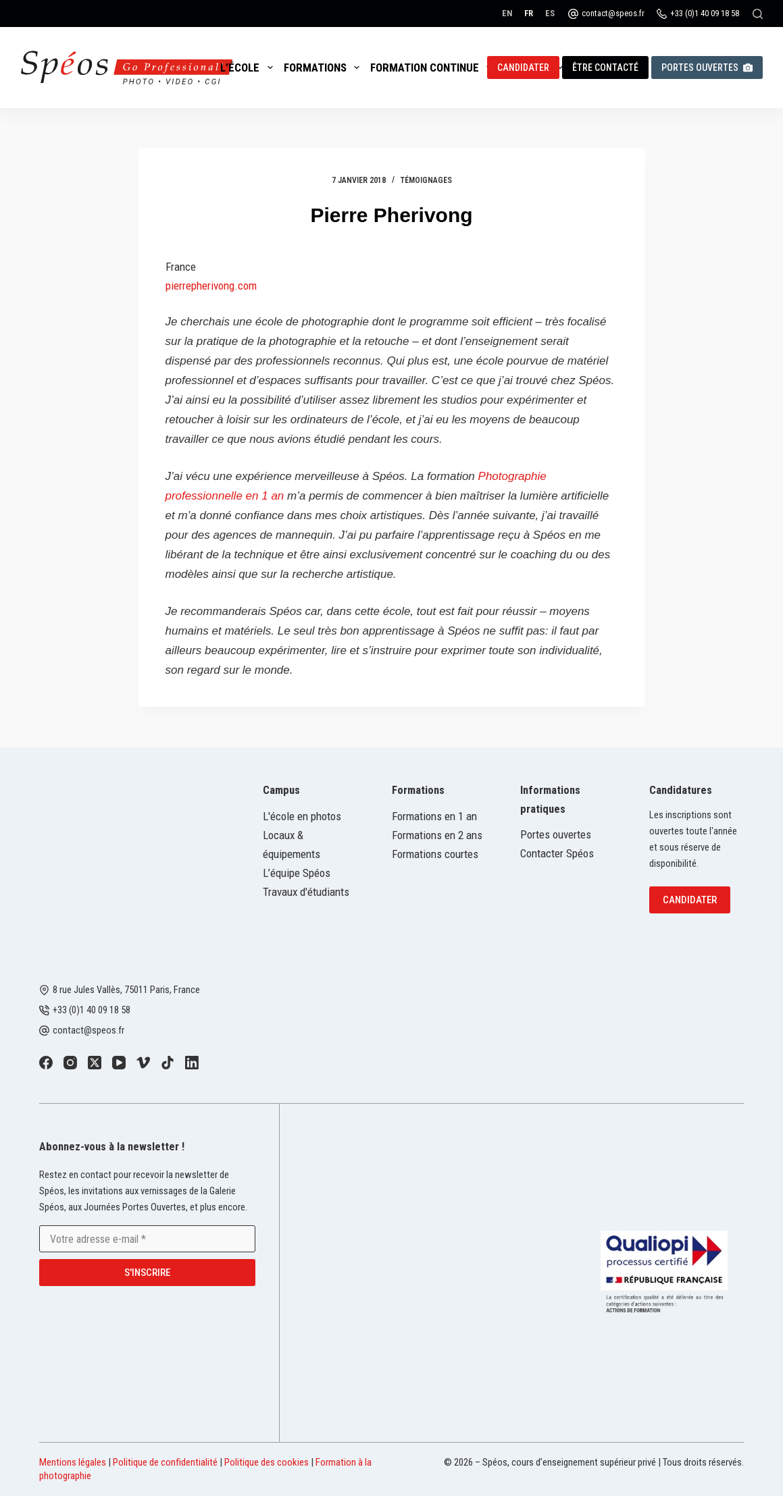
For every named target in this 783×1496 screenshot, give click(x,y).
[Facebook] (46, 1062)
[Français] (528, 13)
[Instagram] (70, 1062)
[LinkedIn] (192, 1062)
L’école (249, 67)
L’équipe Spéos (296, 873)
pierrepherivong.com (211, 285)
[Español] (550, 13)
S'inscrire (147, 1272)
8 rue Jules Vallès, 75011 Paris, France (126, 990)
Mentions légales (72, 1462)
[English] (507, 13)
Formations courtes (435, 854)
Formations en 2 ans (437, 835)
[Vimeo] (143, 1062)
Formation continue (433, 67)
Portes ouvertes (707, 67)
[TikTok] (167, 1062)
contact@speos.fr (613, 13)
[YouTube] (119, 1062)
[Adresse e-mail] (147, 1238)
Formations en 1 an (434, 816)
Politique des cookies (266, 1462)
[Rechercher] (758, 14)
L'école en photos (302, 816)
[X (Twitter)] (94, 1062)
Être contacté (605, 67)
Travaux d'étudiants (306, 892)
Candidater (523, 67)
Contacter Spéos (557, 853)
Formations (324, 67)
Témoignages (426, 180)
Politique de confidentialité (165, 1462)
